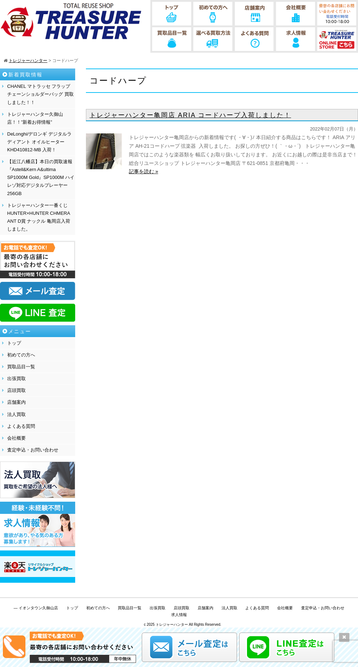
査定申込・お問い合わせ (32, 450)
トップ (14, 343)
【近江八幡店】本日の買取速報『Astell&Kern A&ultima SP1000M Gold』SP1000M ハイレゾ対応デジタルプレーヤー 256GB (40, 177)
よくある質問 (21, 426)
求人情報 (179, 614)
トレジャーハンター (172, 624)
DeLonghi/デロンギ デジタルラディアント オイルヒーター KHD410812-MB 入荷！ (39, 141)
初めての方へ (21, 355)
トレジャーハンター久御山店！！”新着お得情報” (35, 118)
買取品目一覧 (21, 366)
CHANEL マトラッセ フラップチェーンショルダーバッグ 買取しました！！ (40, 94)
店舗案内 (16, 402)
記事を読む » (143, 171)
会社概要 (16, 438)
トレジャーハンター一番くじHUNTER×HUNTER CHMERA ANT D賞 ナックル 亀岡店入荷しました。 (38, 217)
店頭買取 (16, 390)
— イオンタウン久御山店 (36, 608)
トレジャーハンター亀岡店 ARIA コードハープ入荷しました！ (190, 115)
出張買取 (16, 378)
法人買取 (16, 414)
